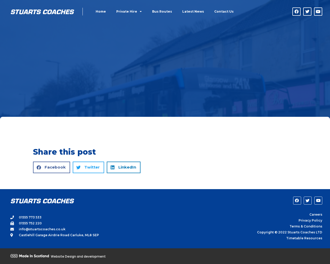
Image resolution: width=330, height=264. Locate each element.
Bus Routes (162, 11)
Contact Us (224, 11)
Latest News (193, 11)
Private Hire (129, 11)
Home (101, 11)
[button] (51, 167)
